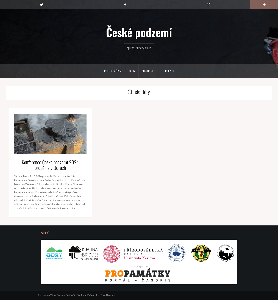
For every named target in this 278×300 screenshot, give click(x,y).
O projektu (168, 71)
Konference (148, 71)
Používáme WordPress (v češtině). (56, 295)
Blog (132, 71)
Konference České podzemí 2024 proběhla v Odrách (50, 165)
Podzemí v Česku (113, 71)
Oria (89, 295)
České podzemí (139, 32)
